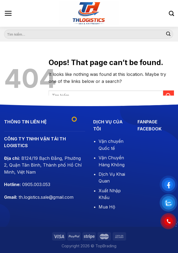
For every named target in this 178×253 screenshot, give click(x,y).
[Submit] (168, 34)
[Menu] (8, 13)
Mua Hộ (107, 207)
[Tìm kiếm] (171, 13)
